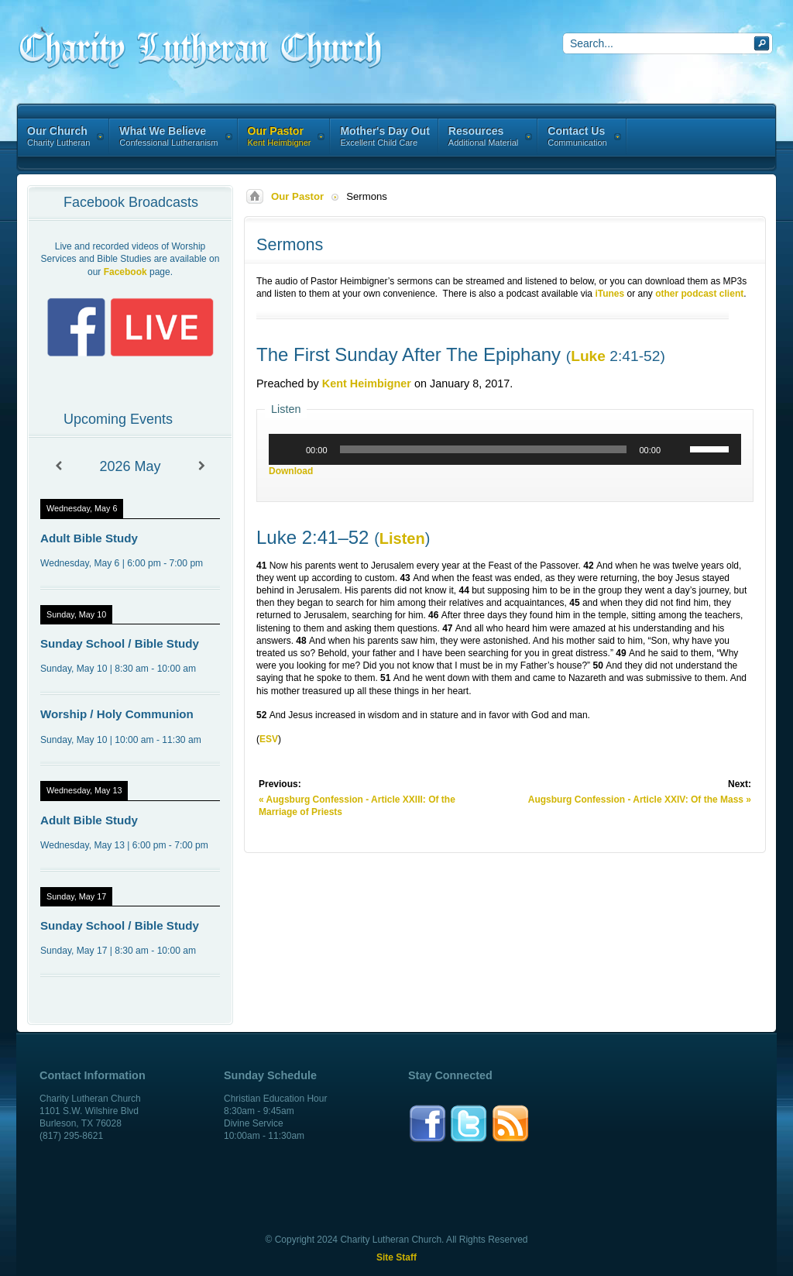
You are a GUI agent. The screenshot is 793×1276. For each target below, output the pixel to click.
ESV (268, 739)
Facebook (125, 272)
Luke (588, 356)
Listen (402, 538)
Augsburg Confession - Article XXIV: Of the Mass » (639, 799)
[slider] (483, 449)
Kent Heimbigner (366, 383)
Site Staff (396, 1257)
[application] (505, 449)
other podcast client (699, 293)
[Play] (289, 449)
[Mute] (677, 449)
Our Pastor (297, 196)
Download (291, 471)
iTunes (609, 293)
